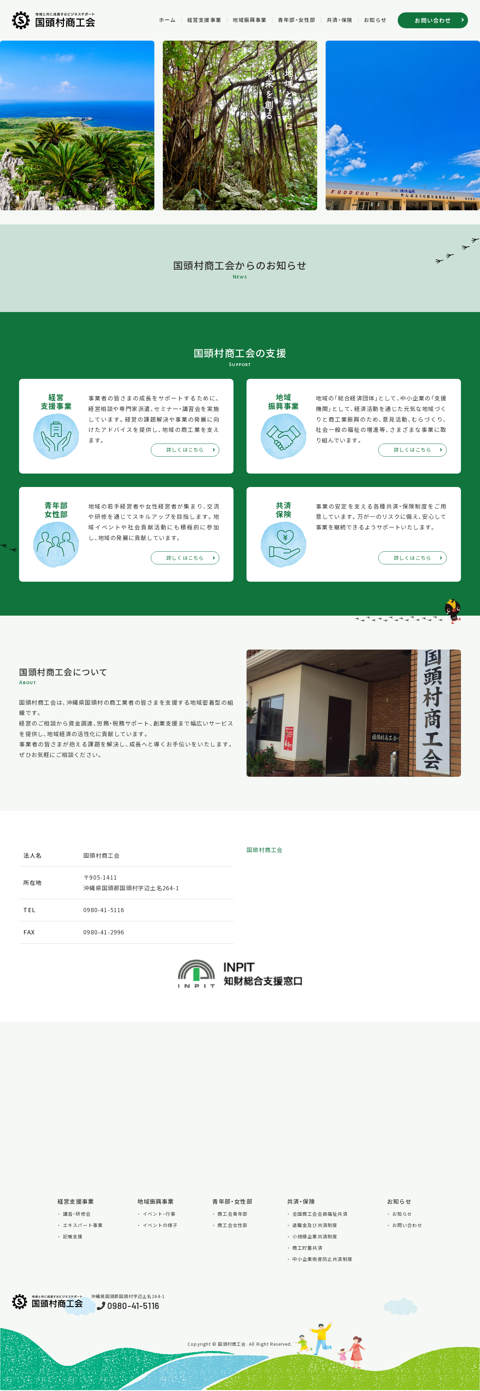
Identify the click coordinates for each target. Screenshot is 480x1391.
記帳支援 (73, 1236)
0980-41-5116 (133, 1306)
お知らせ (374, 20)
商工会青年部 (233, 1214)
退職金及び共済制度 (315, 1225)
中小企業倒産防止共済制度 (322, 1259)
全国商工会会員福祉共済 (320, 1214)
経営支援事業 (194, 20)
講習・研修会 (77, 1214)
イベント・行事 (159, 1214)
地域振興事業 (242, 20)
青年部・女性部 (292, 20)
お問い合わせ (407, 1225)
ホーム (156, 20)
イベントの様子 (160, 1225)
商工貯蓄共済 (307, 1248)
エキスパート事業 (83, 1225)
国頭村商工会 (265, 850)
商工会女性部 (233, 1225)
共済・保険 (337, 20)
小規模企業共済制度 (315, 1236)
